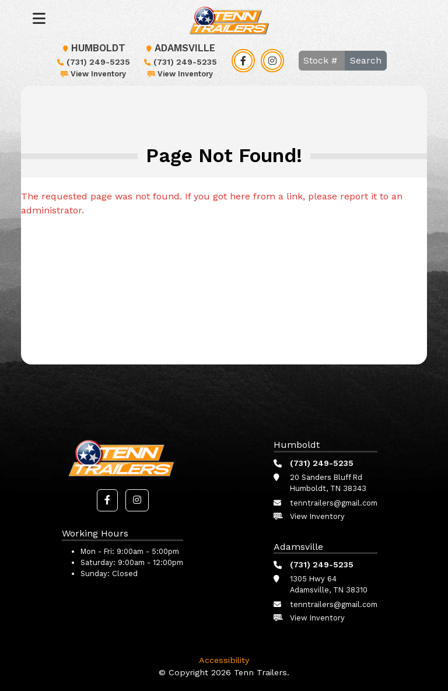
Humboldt (92, 48)
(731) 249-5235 (92, 61)
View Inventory (92, 73)
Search (366, 60)
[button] (107, 500)
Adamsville (179, 48)
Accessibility (224, 660)
